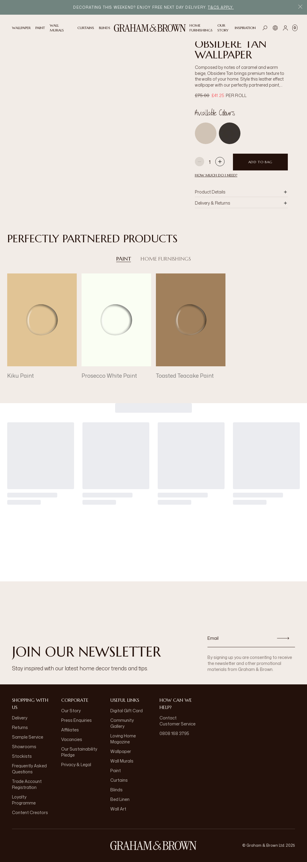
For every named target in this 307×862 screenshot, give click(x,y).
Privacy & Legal (76, 764)
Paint (123, 258)
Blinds (116, 790)
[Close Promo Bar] (300, 7)
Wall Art (118, 809)
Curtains (119, 780)
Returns (20, 727)
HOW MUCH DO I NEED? (216, 175)
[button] (241, 192)
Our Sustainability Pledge (79, 752)
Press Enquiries (76, 720)
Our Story (71, 710)
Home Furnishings (166, 258)
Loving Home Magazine (123, 739)
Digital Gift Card (126, 710)
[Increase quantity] (220, 162)
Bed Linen (120, 799)
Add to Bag (260, 162)
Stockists (22, 756)
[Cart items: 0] (294, 28)
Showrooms (24, 746)
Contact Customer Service (177, 721)
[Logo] (150, 28)
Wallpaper (120, 751)
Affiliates (70, 730)
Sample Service (27, 737)
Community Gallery (122, 723)
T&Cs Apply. (221, 7)
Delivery (19, 718)
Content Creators (30, 812)
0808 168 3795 (174, 733)
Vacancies (71, 739)
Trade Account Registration (27, 784)
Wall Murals (121, 761)
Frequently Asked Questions (29, 769)
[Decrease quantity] (199, 162)
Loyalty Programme (24, 800)
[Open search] (265, 28)
